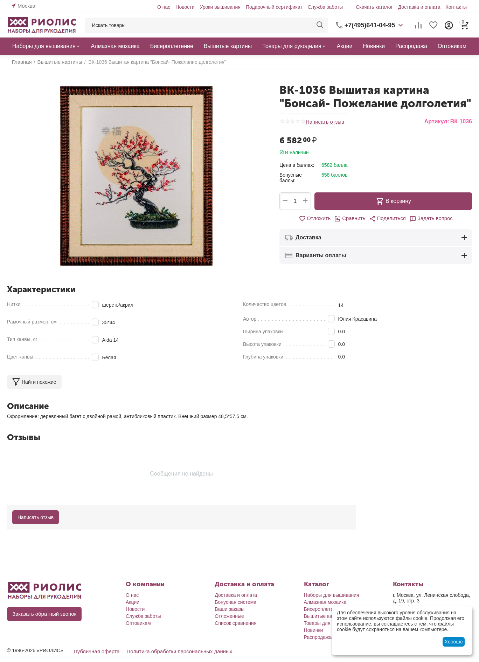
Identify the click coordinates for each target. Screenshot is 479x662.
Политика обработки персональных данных (173, 651)
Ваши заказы (229, 609)
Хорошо (454, 641)
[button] (386, 218)
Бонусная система (235, 602)
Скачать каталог (374, 7)
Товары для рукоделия (329, 623)
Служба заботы (325, 7)
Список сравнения (235, 623)
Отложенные (229, 616)
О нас (163, 7)
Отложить (317, 218)
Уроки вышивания (220, 7)
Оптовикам (138, 623)
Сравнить (351, 218)
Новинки (313, 630)
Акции (132, 602)
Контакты (455, 7)
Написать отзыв (324, 121)
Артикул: (436, 121)
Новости (184, 7)
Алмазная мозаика (325, 602)
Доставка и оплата (419, 7)
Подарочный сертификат (274, 7)
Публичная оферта (95, 651)
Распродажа (318, 637)
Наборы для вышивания (331, 595)
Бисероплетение (323, 609)
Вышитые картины (325, 616)
